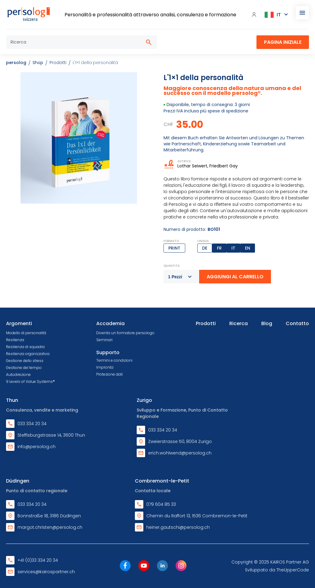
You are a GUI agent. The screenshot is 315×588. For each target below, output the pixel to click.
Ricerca (238, 323)
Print (174, 248)
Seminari (104, 339)
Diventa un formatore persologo (125, 332)
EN (247, 248)
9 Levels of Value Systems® (30, 381)
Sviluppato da (277, 570)
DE (204, 248)
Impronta (104, 367)
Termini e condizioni (114, 360)
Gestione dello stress (24, 360)
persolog (16, 63)
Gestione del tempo (24, 367)
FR (219, 248)
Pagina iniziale (282, 42)
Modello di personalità (26, 332)
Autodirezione (18, 374)
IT (233, 248)
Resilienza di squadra (25, 346)
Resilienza (15, 339)
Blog (266, 323)
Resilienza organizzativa (27, 353)
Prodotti (206, 323)
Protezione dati (109, 374)
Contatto (297, 323)
